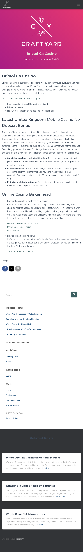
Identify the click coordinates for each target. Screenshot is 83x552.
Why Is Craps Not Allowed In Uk (19, 324)
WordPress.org (13, 405)
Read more (47, 468)
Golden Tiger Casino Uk (16, 334)
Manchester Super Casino (19, 227)
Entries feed (11, 395)
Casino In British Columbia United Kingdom (21, 98)
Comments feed (13, 400)
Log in (8, 390)
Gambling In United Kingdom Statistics (22, 319)
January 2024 (12, 357)
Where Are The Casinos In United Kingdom (24, 314)
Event (8, 376)
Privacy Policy (12, 418)
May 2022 (10, 362)
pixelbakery (19, 539)
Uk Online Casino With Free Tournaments (23, 329)
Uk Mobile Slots (14, 230)
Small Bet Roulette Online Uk (20, 251)
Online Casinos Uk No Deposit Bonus (24, 223)
